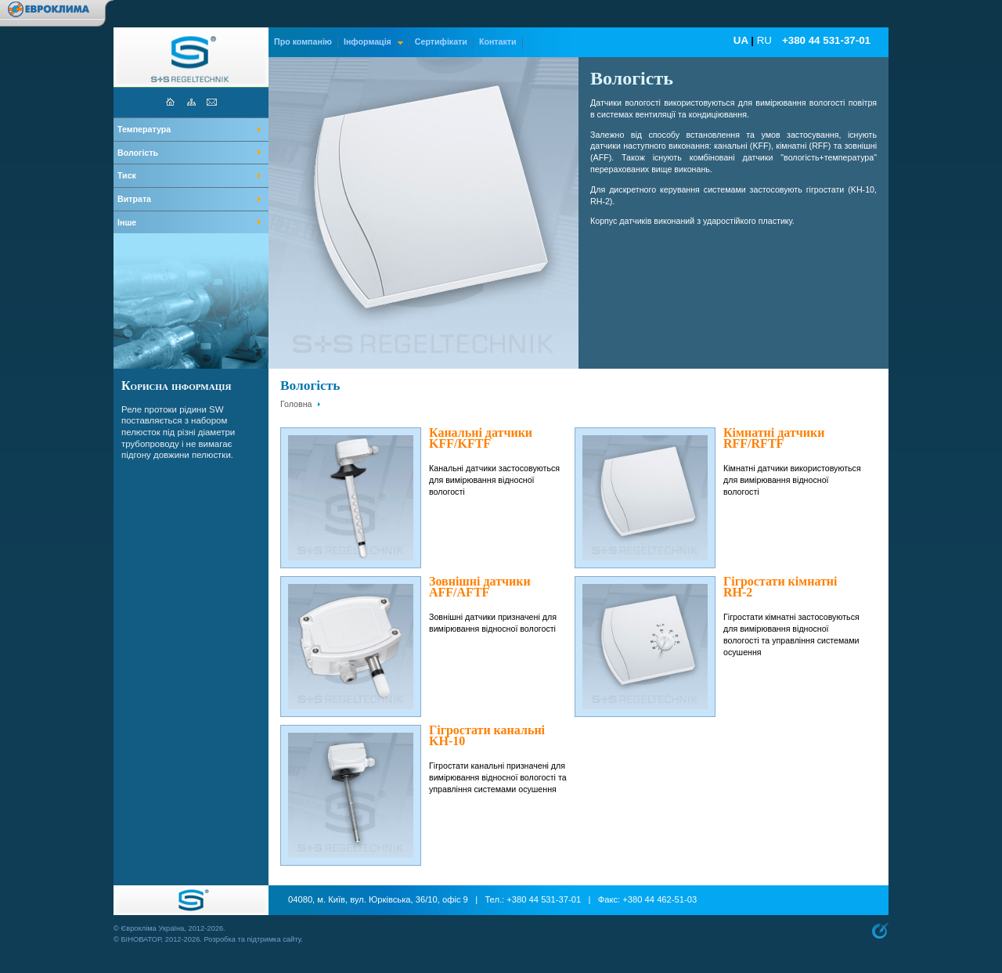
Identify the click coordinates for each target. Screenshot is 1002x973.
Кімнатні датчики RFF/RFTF (774, 438)
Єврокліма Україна (152, 928)
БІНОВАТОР (140, 939)
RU (764, 40)
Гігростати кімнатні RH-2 (780, 587)
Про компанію (303, 41)
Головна (296, 404)
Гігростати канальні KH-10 (487, 735)
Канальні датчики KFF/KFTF (480, 438)
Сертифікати (441, 41)
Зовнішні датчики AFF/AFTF (480, 587)
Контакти (498, 41)
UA (740, 40)
